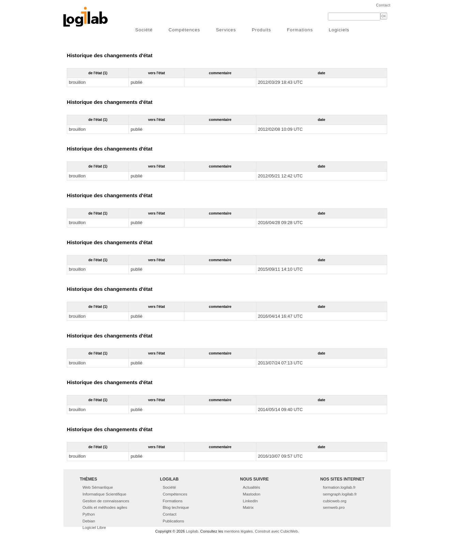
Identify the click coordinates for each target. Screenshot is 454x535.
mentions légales (238, 531)
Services (226, 29)
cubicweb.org (335, 501)
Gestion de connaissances (105, 501)
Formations (300, 29)
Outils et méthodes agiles (104, 507)
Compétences (184, 29)
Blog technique (176, 507)
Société (144, 29)
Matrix (248, 507)
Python (88, 514)
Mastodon (251, 494)
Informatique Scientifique (104, 494)
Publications (173, 521)
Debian (88, 521)
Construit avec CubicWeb (276, 531)
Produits (261, 29)
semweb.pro (334, 507)
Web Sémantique (97, 487)
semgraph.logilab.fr (340, 494)
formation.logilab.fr (339, 487)
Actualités (251, 487)
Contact (383, 5)
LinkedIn (250, 501)
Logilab (192, 531)
